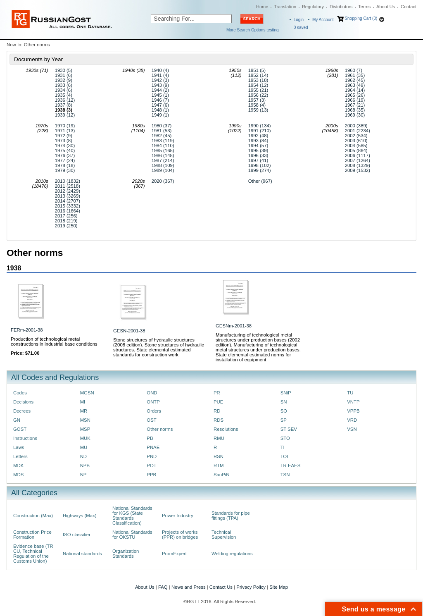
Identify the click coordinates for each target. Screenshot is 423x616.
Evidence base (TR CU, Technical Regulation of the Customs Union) (33, 553)
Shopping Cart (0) (361, 18)
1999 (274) (259, 170)
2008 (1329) (357, 165)
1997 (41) (258, 160)
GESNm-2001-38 (234, 325)
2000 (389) (356, 125)
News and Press (188, 587)
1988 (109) (163, 165)
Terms (364, 6)
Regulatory (313, 6)
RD (217, 410)
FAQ (163, 587)
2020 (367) (163, 181)
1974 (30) (65, 145)
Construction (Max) (33, 515)
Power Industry (177, 515)
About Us (385, 6)
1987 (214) (163, 160)
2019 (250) (66, 225)
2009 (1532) (357, 170)
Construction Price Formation (32, 535)
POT (151, 465)
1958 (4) (257, 105)
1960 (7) (353, 70)
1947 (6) (160, 105)
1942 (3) (160, 80)
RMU (219, 438)
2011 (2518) (67, 186)
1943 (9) (160, 85)
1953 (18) (258, 80)
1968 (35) (355, 109)
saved (301, 27)
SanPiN (222, 474)
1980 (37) (162, 125)
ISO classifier (76, 534)
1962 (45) (355, 80)
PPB (151, 474)
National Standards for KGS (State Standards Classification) (132, 515)
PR (217, 392)
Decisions (23, 401)
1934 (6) (63, 90)
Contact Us (221, 587)
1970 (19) (65, 125)
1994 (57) (258, 145)
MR (84, 410)
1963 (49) (355, 85)
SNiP (285, 392)
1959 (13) (258, 109)
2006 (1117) (357, 155)
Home (262, 6)
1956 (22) (258, 95)
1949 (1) (160, 114)
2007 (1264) (357, 160)
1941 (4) (160, 75)
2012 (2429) (67, 191)
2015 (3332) (67, 205)
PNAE (153, 447)
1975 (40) (65, 150)
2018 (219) (66, 220)
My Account (323, 19)
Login (299, 19)
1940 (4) (160, 70)
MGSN (87, 392)
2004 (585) (356, 145)
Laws (18, 447)
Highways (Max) (79, 515)
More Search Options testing (252, 30)
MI (83, 401)
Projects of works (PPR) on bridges (180, 535)
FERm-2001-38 (27, 329)
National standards (82, 553)
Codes (20, 392)
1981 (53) (162, 130)
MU (84, 447)
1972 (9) (63, 135)
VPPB (353, 410)
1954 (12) (258, 85)
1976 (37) (65, 155)
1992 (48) (258, 135)
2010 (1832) (67, 181)
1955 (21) (258, 90)
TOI (284, 456)
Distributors (341, 6)
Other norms (160, 429)
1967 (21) (355, 105)
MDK (18, 465)
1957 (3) (257, 100)
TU (350, 392)
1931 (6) (63, 75)
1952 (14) (258, 75)
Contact (408, 6)
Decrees (22, 410)
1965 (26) (355, 95)
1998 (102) (259, 165)
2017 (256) (66, 215)
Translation (285, 6)
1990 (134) (259, 125)
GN (16, 420)
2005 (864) (356, 150)
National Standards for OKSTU (132, 535)
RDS (218, 420)
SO (283, 410)
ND (83, 456)
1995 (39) (258, 150)
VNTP (353, 401)
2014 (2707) (67, 200)
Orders (154, 410)
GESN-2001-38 (129, 330)
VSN (351, 429)
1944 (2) (160, 90)
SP (283, 420)
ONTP (153, 401)
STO (285, 438)
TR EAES (290, 465)
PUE (218, 401)
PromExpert (174, 553)
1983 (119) (163, 140)
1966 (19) (355, 100)
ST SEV (288, 429)
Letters (20, 456)
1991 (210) (259, 130)
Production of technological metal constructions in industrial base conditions (54, 341)
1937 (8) (63, 105)
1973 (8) (63, 140)
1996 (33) (258, 155)
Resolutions (226, 429)
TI (282, 447)
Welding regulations (232, 553)
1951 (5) (257, 70)
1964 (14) (355, 90)
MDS (18, 474)
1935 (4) (63, 95)
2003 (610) (356, 140)
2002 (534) (356, 135)
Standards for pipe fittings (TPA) (231, 515)
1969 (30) (355, 114)
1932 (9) (63, 80)
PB (150, 438)
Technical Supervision (224, 535)
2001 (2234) (357, 130)
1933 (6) (63, 85)
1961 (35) (355, 75)
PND (152, 456)
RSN (218, 456)
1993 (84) (258, 140)
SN (283, 401)
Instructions (25, 438)
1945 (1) (160, 95)
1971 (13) (65, 130)
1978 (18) (65, 165)
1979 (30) (65, 170)
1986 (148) (163, 155)
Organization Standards (125, 554)
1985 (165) (163, 150)
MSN (85, 420)
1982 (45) (162, 135)
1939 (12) (65, 114)
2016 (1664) (67, 210)
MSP (85, 429)
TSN (285, 474)
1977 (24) (65, 160)
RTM (218, 465)
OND (152, 392)
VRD (352, 420)
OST (151, 420)
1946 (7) (160, 100)
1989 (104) (163, 170)
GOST (19, 429)
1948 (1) (160, 109)
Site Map (278, 587)
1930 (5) (63, 70)
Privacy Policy (251, 587)
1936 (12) (65, 100)
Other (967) (260, 181)
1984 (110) (163, 145)
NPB (85, 465)
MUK (85, 438)
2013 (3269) (67, 195)
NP (83, 474)
